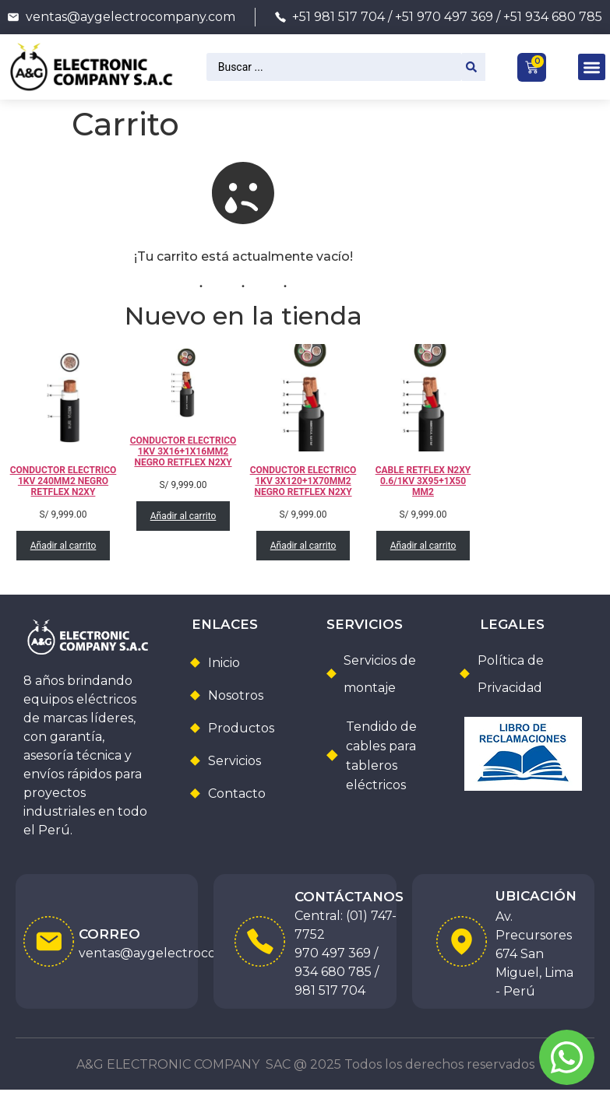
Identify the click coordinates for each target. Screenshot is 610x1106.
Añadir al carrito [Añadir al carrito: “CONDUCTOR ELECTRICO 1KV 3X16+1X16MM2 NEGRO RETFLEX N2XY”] (183, 516)
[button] (591, 67)
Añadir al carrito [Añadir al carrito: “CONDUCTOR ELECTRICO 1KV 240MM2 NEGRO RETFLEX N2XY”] (63, 545)
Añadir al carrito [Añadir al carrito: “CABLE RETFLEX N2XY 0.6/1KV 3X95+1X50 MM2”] (423, 545)
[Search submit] (473, 67)
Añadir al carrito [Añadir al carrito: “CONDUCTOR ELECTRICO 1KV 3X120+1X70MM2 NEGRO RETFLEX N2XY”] (303, 545)
